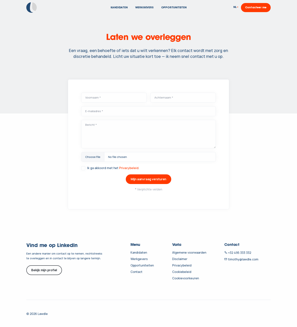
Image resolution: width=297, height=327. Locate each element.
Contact (136, 272)
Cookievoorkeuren (185, 278)
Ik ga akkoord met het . (113, 168)
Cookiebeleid (181, 272)
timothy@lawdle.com (241, 259)
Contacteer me (256, 7)
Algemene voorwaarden (189, 252)
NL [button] (235, 7)
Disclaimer (179, 259)
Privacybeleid (128, 168)
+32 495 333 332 (237, 253)
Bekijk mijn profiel (44, 270)
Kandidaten (119, 7)
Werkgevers (144, 7)
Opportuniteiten (174, 7)
